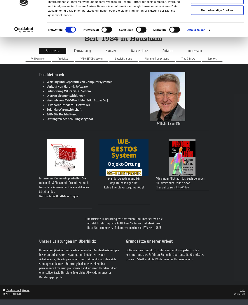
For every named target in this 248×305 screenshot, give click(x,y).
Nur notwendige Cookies (217, 30)
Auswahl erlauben (217, 20)
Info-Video (182, 187)
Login (242, 290)
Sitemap (25, 290)
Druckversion (11, 290)
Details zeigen (196, 50)
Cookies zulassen (217, 9)
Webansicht (239, 294)
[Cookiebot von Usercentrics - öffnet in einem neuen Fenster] (24, 50)
